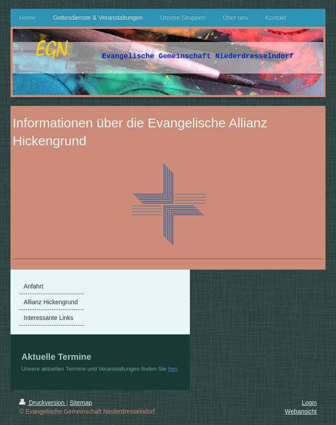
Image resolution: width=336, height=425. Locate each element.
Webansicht (301, 411)
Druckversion (42, 402)
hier (172, 368)
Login (309, 402)
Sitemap (81, 402)
